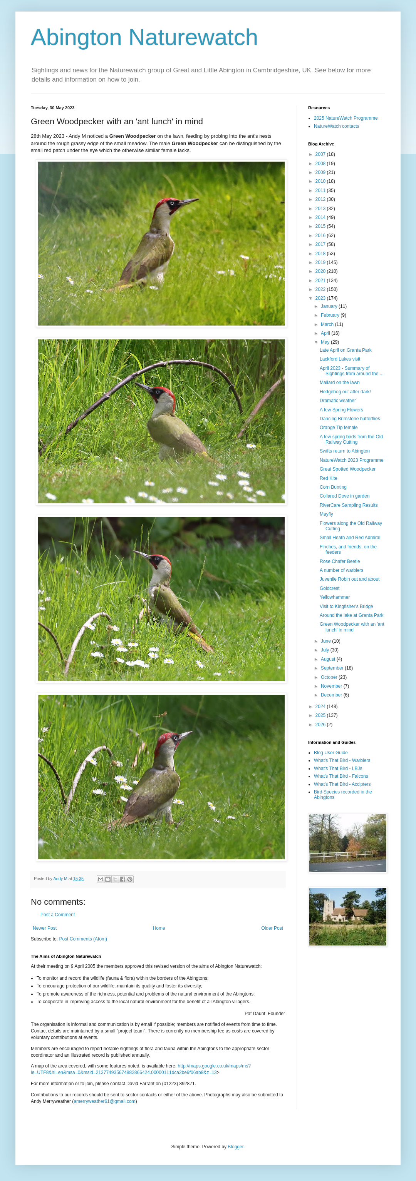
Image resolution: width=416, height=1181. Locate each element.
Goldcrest (329, 588)
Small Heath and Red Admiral (350, 537)
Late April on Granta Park (346, 350)
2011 (321, 190)
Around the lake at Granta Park (351, 615)
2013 (321, 208)
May (326, 342)
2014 (321, 217)
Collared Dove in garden (344, 496)
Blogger (235, 1146)
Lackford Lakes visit (340, 359)
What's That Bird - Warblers (342, 760)
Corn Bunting (333, 487)
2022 (321, 289)
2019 (321, 262)
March (328, 324)
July (325, 650)
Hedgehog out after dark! (345, 391)
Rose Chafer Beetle (340, 561)
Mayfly (326, 514)
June (326, 641)
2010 (321, 181)
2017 (321, 244)
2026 (321, 724)
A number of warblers (341, 570)
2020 (321, 271)
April (326, 333)
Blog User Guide (331, 752)
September (333, 668)
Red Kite (328, 478)
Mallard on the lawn (340, 382)
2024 (321, 706)
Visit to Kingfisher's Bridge (346, 606)
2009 (321, 172)
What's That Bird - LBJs (338, 768)
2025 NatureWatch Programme (346, 118)
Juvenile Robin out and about (349, 579)
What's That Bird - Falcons (341, 776)
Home (159, 928)
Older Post (272, 928)
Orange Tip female (339, 427)
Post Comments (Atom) (83, 939)
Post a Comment (57, 914)
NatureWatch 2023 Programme (352, 460)
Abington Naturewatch (144, 37)
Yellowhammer (335, 597)
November (332, 686)
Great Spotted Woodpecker (348, 469)
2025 (321, 715)
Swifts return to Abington (345, 451)
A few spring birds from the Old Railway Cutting (351, 439)
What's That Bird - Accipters (342, 784)
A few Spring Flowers (341, 410)
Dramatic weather (338, 400)
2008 (321, 163)
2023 (321, 298)
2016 (321, 235)
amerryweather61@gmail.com (104, 1101)
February (331, 315)
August (329, 659)
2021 (321, 280)
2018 (321, 253)
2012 (321, 199)
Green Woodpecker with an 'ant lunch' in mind (352, 626)
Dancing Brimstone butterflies (350, 418)
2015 (321, 226)
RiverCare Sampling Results (349, 505)
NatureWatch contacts (336, 126)
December (332, 695)
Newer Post (45, 928)
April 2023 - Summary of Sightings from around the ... (352, 371)
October (330, 677)
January (330, 306)
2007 (321, 154)
